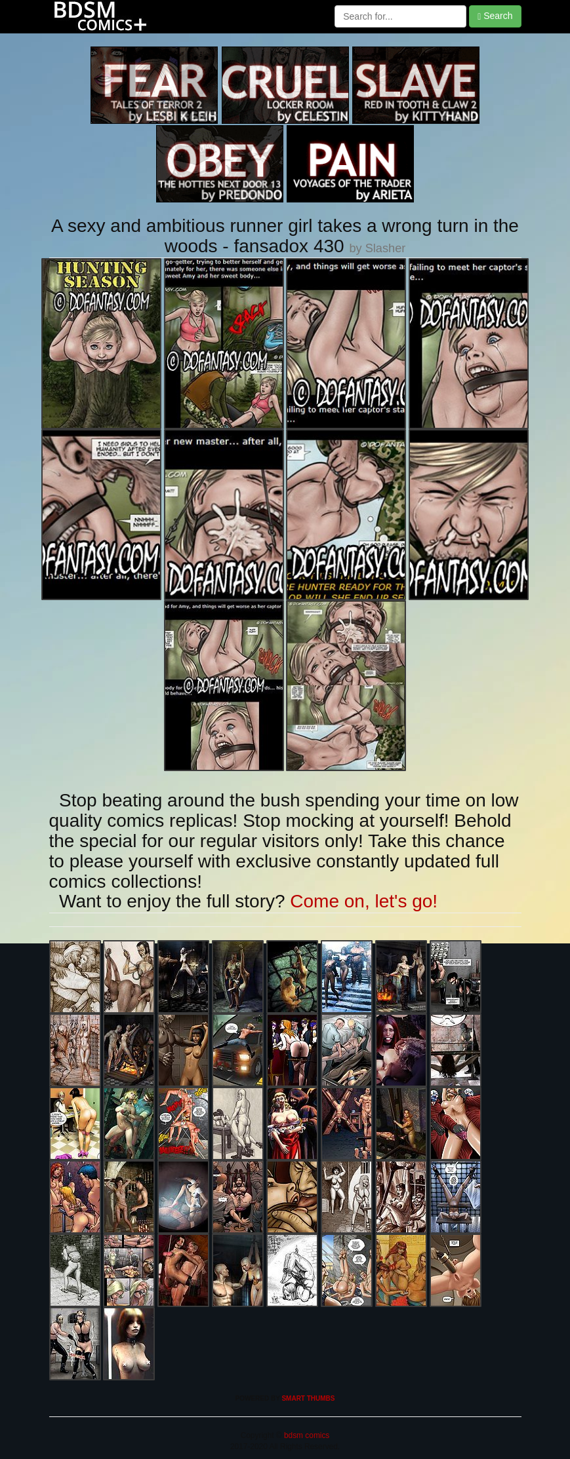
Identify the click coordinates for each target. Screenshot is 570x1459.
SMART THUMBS (308, 1398)
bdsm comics (306, 1435)
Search (495, 16)
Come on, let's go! (364, 901)
